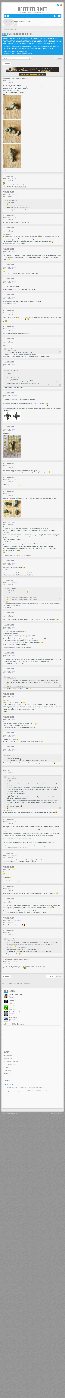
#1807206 (6, 267)
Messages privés (8, 1058)
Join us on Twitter (14, 1024)
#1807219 (6, 341)
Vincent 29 (14, 267)
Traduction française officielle (8, 1113)
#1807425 (6, 920)
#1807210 (6, 297)
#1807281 (6, 749)
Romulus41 (14, 341)
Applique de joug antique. (15, 994)
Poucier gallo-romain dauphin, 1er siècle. (17, 34)
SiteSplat (54, 1110)
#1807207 (6, 281)
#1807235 (6, 480)
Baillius (14, 869)
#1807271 (6, 735)
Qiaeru (16, 1113)
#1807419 (6, 901)
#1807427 (6, 932)
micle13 (14, 480)
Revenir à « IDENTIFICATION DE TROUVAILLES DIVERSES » (16, 984)
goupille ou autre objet (15, 1012)
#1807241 (6, 582)
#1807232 (6, 466)
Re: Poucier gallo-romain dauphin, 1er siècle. (16, 959)
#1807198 (6, 230)
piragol (13, 522)
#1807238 (6, 563)
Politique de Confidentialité (11, 1061)
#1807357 (6, 770)
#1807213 (6, 313)
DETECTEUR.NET (32, 9)
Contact (6, 1067)
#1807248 (6, 671)
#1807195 (6, 217)
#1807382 (6, 855)
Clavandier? (12, 1000)
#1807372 (6, 821)
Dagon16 (14, 466)
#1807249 (6, 696)
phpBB (9, 1110)
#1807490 (6, 961)
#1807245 (6, 615)
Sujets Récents (8, 1055)
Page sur (51, 976)
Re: (4, 768)
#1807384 (6, 869)
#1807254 (6, 719)
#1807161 (6, 80)
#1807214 (6, 329)
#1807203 (6, 251)
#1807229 (6, 395)
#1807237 (6, 522)
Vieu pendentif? (13, 1017)
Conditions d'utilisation (10, 1064)
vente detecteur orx (14, 1006)
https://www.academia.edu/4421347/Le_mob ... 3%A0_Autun (19, 635)
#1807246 (6, 627)
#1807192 (6, 194)
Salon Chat (7, 1073)
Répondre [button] (6, 63)
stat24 (13, 329)
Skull (13, 230)
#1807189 (6, 178)
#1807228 (6, 364)
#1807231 (6, 429)
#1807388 (6, 888)
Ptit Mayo (14, 178)
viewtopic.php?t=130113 (21, 186)
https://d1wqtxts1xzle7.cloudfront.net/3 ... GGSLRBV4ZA (18, 573)
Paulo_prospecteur (16, 920)
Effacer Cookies (8, 1070)
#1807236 (6, 494)
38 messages (59, 58)
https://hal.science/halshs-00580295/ (13, 909)
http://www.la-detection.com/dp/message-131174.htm (17, 881)
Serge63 (14, 217)
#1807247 (6, 655)
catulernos (14, 80)
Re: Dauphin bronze (8, 176)
